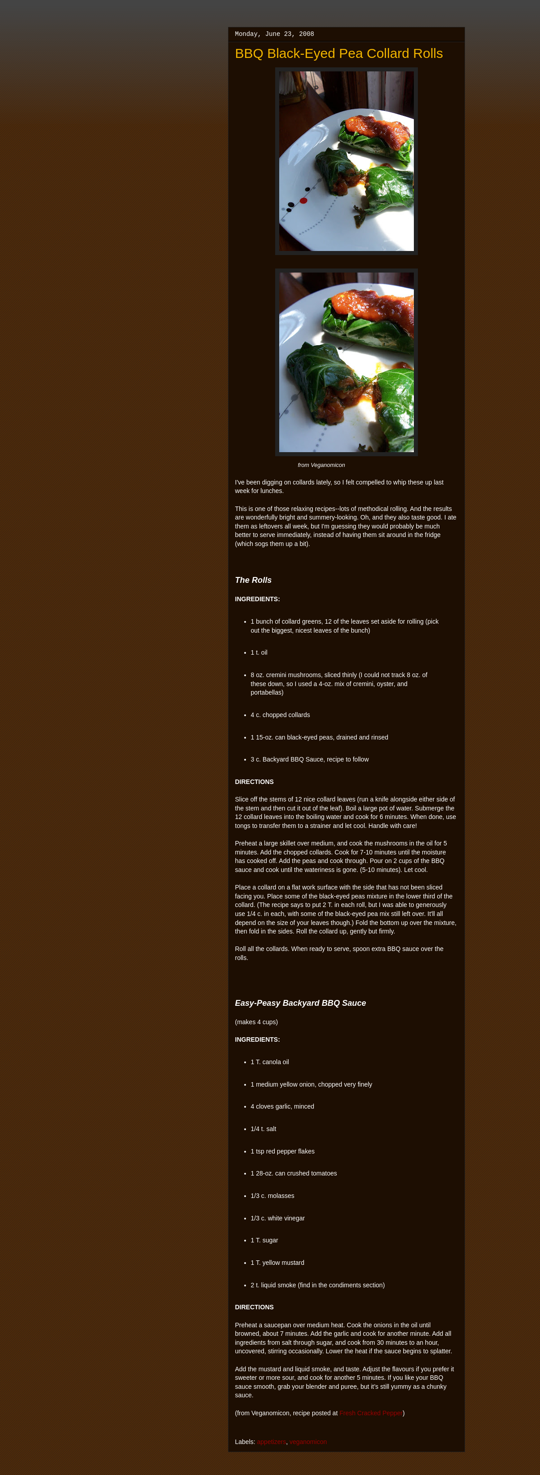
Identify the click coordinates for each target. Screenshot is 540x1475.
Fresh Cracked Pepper (371, 1413)
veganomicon (308, 1441)
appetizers (271, 1441)
